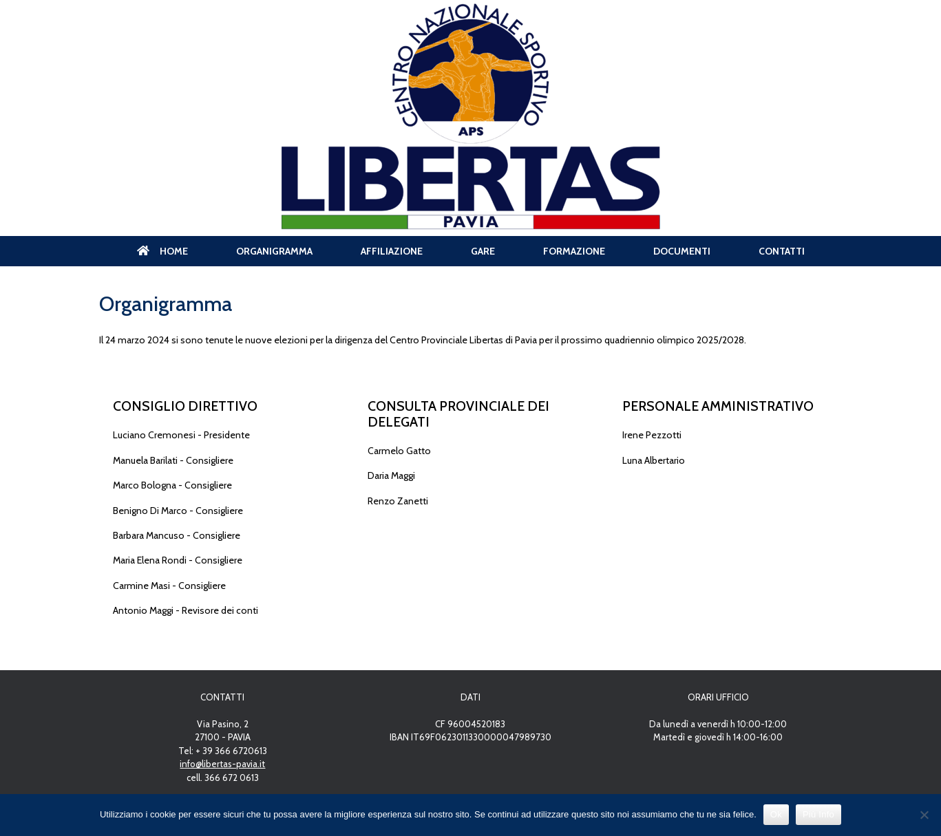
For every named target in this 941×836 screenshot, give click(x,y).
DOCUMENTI (681, 251)
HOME (162, 251)
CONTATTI (782, 251)
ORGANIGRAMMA (274, 251)
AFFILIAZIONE (392, 251)
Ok (776, 814)
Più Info (818, 814)
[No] (924, 815)
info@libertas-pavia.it (222, 763)
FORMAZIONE (574, 251)
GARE (483, 251)
